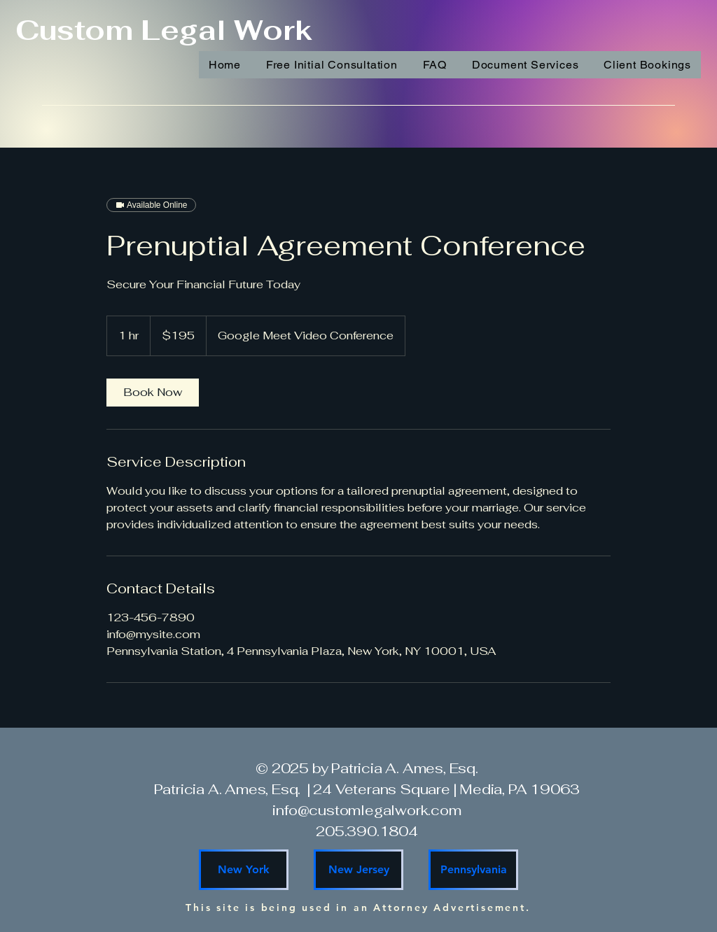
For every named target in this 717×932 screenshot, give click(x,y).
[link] (152, 393)
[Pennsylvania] (473, 869)
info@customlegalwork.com (366, 810)
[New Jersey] (358, 869)
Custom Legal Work (163, 30)
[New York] (243, 869)
